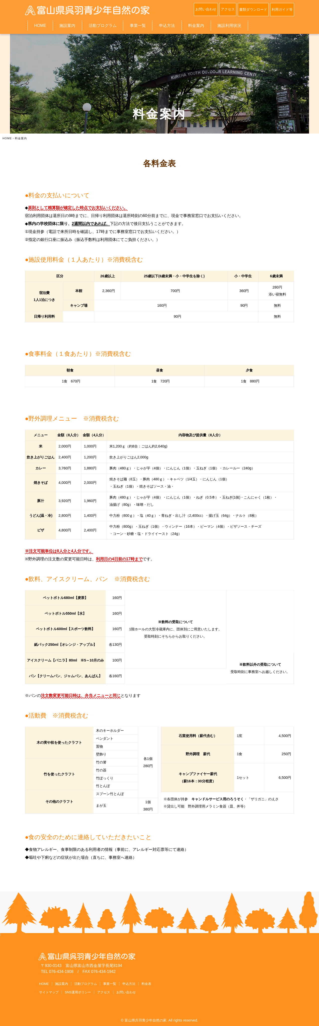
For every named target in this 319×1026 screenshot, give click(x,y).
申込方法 (167, 25)
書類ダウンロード (253, 9)
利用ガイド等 (282, 9)
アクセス (228, 9)
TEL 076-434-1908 (57, 971)
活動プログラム (103, 25)
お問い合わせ (205, 9)
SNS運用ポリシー (78, 992)
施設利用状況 (229, 25)
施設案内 (67, 25)
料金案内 (196, 25)
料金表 (146, 983)
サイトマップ (49, 992)
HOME (40, 25)
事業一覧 (138, 25)
